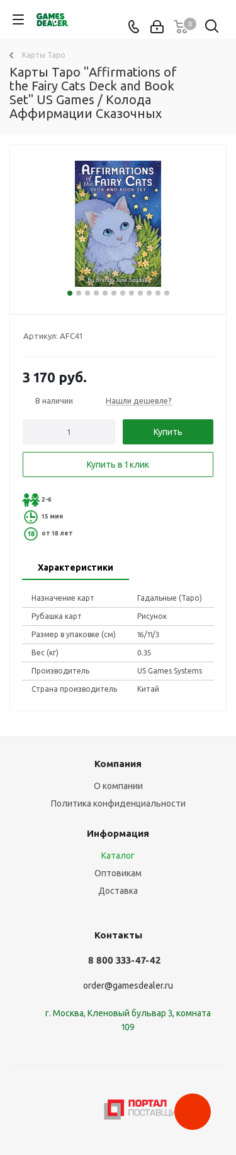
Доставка (118, 891)
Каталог (118, 856)
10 (149, 293)
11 (157, 293)
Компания (118, 763)
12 (166, 293)
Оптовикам (118, 873)
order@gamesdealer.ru (128, 985)
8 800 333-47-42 (124, 960)
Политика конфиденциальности (118, 803)
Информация (118, 833)
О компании (118, 786)
